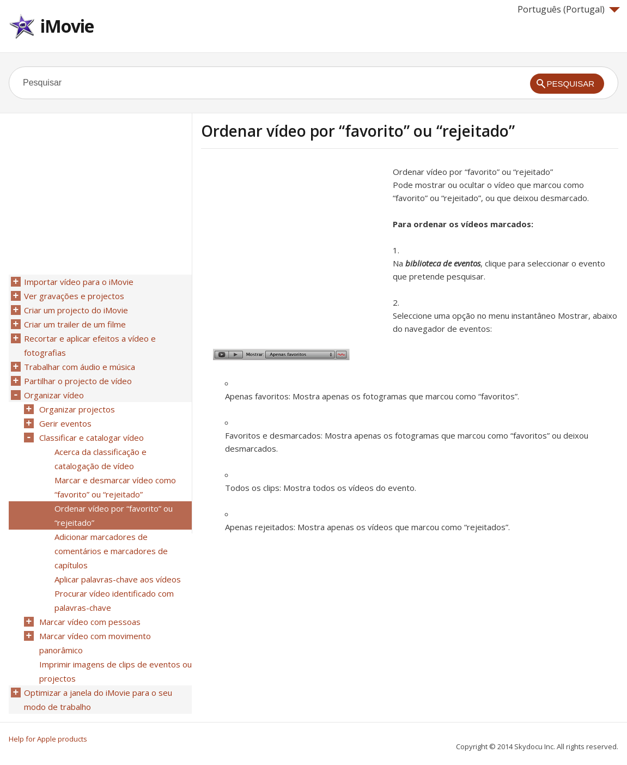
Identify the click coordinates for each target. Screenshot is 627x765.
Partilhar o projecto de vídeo (78, 380)
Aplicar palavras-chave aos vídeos (117, 579)
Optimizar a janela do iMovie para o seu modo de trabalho (98, 699)
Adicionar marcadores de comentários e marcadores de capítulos (111, 550)
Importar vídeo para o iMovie (78, 281)
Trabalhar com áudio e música (79, 366)
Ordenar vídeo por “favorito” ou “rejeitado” (113, 515)
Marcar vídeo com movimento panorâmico (95, 642)
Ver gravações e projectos (74, 295)
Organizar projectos (77, 409)
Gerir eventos (65, 423)
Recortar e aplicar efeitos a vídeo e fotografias (90, 345)
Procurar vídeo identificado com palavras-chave (114, 600)
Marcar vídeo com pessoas (90, 621)
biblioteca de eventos (442, 263)
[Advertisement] (292, 241)
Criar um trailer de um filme (75, 324)
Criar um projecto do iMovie (76, 310)
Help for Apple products (48, 739)
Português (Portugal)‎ (569, 9)
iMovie (67, 26)
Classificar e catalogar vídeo (91, 437)
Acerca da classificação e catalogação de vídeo (100, 458)
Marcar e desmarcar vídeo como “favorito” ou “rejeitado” (115, 487)
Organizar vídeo (54, 395)
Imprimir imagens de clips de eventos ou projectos (115, 671)
